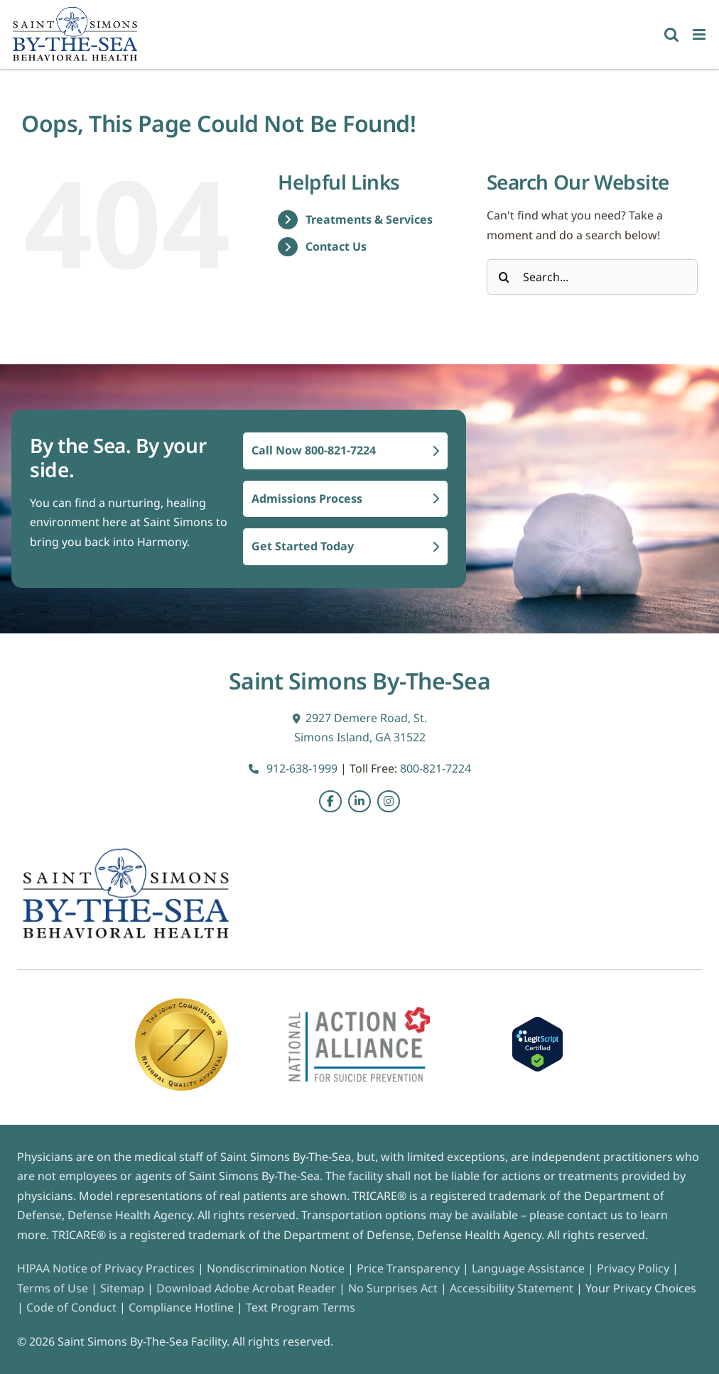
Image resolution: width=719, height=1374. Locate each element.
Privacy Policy (633, 1268)
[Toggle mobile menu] (700, 34)
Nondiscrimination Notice (276, 1268)
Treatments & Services (369, 219)
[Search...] (592, 277)
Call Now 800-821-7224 (345, 450)
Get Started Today (345, 546)
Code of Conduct (71, 1307)
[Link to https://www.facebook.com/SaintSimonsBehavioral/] (330, 801)
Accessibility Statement (511, 1288)
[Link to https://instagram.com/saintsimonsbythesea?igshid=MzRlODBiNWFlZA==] (388, 801)
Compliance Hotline (181, 1307)
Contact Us (336, 246)
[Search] (504, 277)
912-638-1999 (293, 768)
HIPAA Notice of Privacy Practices (106, 1268)
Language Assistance (530, 1268)
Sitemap (123, 1288)
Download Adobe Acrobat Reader (246, 1288)
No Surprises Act (393, 1288)
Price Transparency (408, 1268)
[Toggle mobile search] (671, 34)
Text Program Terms (300, 1307)
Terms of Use (54, 1288)
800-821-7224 (435, 768)
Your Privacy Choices (640, 1288)
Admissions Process (345, 498)
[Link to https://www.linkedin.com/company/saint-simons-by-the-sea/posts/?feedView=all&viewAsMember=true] (359, 801)
